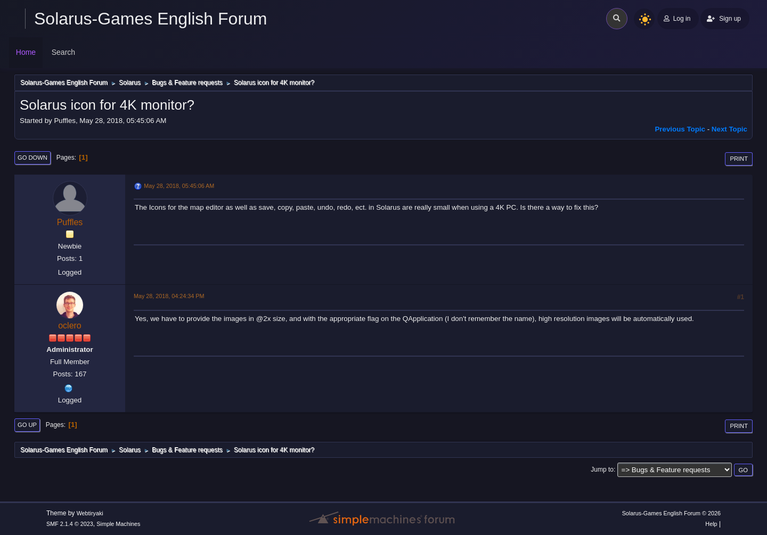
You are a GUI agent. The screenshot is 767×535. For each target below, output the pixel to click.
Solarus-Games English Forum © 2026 (671, 513)
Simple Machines (118, 524)
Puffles (70, 222)
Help (711, 524)
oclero (69, 325)
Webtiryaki (90, 513)
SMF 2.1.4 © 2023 (69, 524)
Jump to (602, 469)
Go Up (27, 425)
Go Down (32, 157)
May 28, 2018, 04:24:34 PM (169, 296)
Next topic (729, 129)
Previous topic (680, 129)
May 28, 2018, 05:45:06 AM (179, 186)
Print (739, 158)
